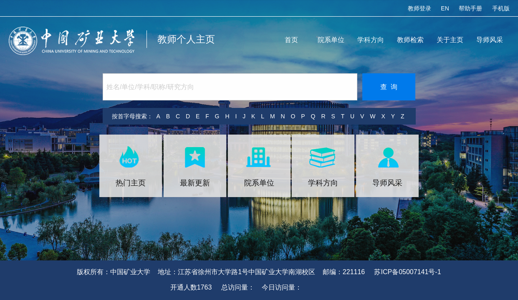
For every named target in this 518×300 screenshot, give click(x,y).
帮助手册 (470, 8)
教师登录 (419, 8)
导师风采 (489, 39)
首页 (291, 39)
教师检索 (410, 39)
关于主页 (450, 39)
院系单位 (331, 39)
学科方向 (370, 39)
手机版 (501, 8)
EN (445, 8)
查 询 (388, 86)
